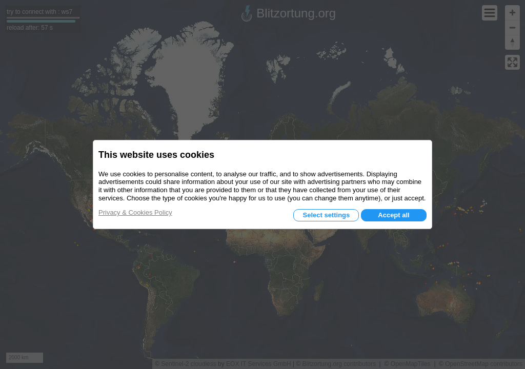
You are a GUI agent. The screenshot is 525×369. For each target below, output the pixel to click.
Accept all (393, 215)
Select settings (326, 215)
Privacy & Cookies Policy (135, 212)
